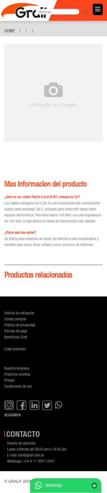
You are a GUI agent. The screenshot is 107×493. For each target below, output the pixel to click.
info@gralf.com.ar (31, 455)
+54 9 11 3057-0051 (39, 461)
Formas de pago (15, 330)
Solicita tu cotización (19, 312)
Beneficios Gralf (15, 336)
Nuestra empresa (16, 368)
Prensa (9, 380)
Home (9, 31)
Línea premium (15, 348)
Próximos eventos (17, 374)
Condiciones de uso (18, 386)
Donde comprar (15, 318)
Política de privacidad (19, 324)
